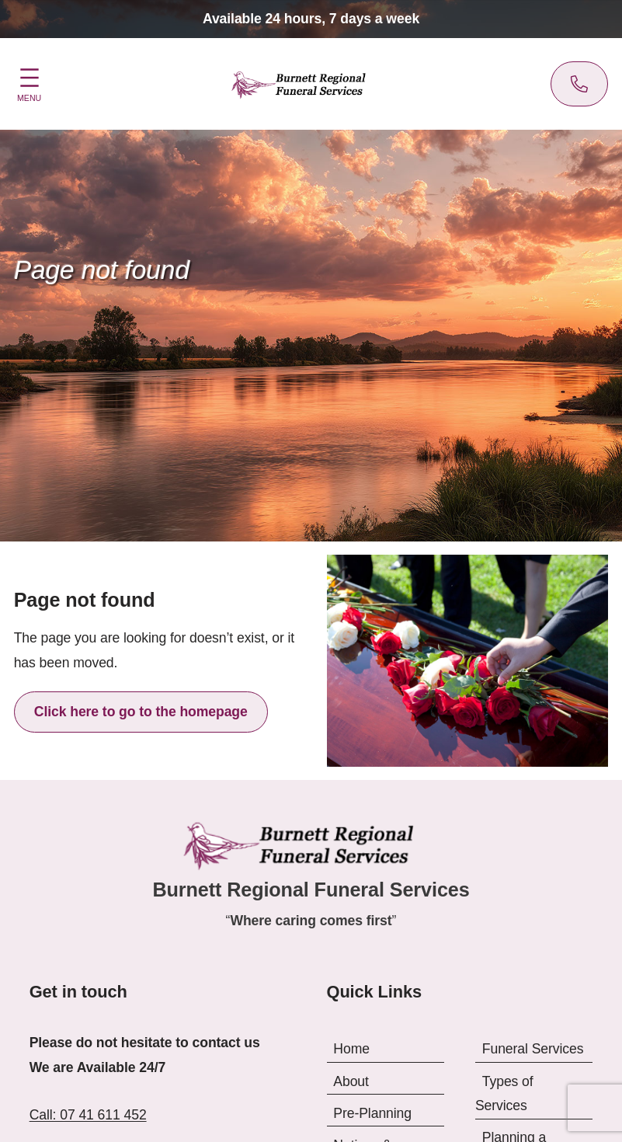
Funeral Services (533, 1049)
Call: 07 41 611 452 (88, 1115)
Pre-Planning (372, 1112)
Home (351, 1049)
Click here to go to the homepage (141, 711)
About (351, 1080)
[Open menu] (29, 82)
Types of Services (504, 1093)
